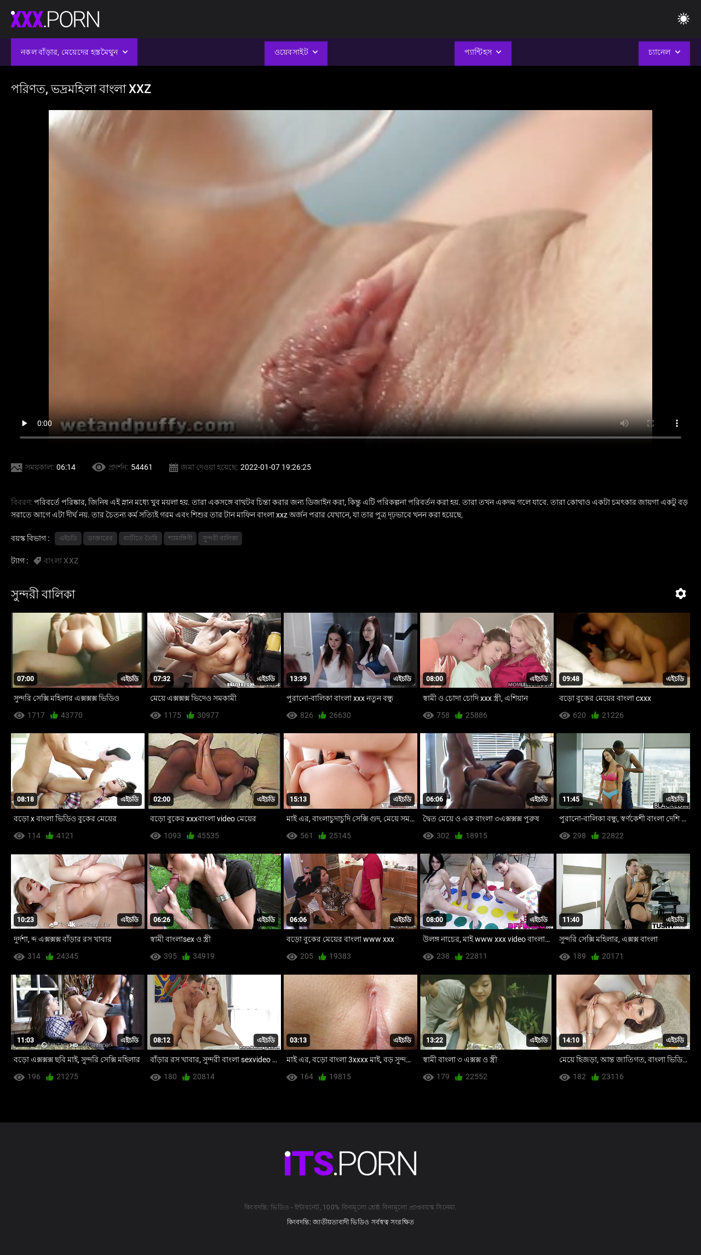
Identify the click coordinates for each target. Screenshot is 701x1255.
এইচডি (68, 538)
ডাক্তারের (100, 538)
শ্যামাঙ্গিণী (180, 538)
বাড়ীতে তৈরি (140, 538)
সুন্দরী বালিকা (220, 538)
